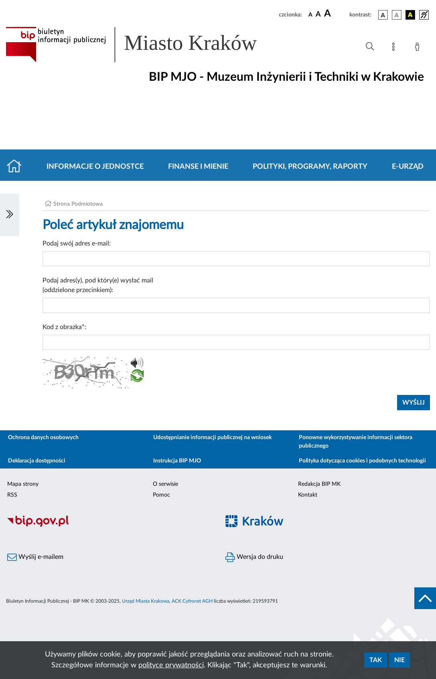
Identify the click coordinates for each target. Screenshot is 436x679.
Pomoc (161, 495)
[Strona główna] (17, 167)
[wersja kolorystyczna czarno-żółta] (410, 15)
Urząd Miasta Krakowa (145, 601)
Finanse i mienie (198, 166)
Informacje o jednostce (95, 166)
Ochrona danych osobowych (43, 437)
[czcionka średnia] (318, 14)
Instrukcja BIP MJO (177, 461)
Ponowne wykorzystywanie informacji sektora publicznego (355, 442)
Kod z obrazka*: (64, 327)
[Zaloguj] (418, 48)
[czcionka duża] (335, 13)
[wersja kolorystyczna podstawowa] (383, 15)
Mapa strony (23, 484)
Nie (399, 660)
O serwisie (165, 484)
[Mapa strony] (395, 48)
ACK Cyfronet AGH (192, 601)
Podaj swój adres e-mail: (77, 243)
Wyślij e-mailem (35, 557)
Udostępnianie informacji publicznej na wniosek (212, 437)
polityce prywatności (171, 665)
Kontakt (307, 495)
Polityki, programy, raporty (310, 166)
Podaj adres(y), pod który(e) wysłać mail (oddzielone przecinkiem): (98, 285)
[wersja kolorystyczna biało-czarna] (397, 15)
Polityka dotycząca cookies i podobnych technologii (362, 461)
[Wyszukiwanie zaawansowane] (370, 47)
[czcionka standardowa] (310, 14)
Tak (375, 660)
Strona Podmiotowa (78, 204)
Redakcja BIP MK (319, 484)
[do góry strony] (425, 598)
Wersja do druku (254, 557)
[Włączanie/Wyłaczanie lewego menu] (9, 215)
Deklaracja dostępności (36, 461)
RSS (12, 495)
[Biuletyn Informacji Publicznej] (109, 525)
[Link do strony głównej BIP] (143, 44)
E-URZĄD (408, 166)
